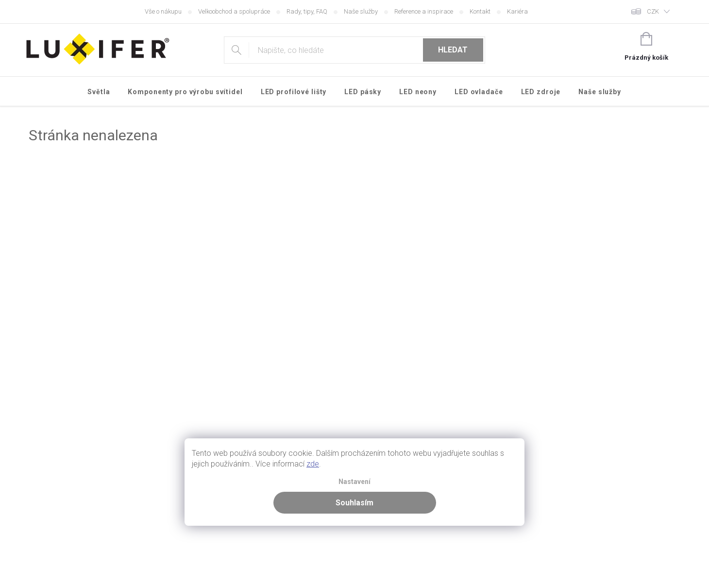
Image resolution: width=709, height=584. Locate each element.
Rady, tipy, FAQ (307, 11)
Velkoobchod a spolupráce (234, 11)
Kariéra (517, 11)
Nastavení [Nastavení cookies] (354, 481)
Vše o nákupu (163, 11)
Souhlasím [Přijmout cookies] (354, 502)
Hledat (453, 49)
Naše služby (361, 11)
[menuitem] (99, 92)
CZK (653, 11)
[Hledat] (354, 50)
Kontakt (480, 11)
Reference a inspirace (423, 11)
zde (312, 463)
